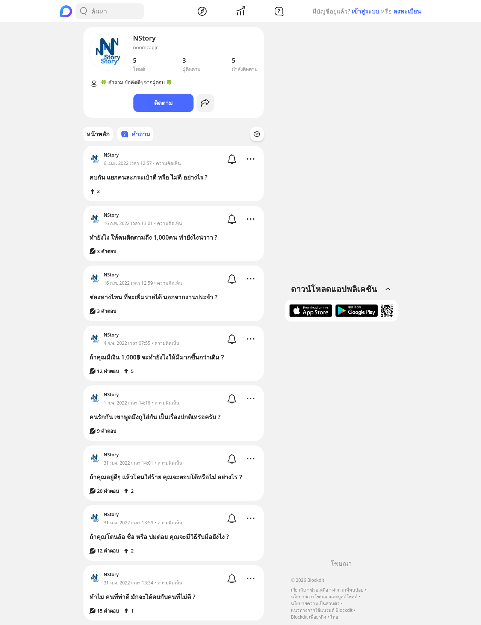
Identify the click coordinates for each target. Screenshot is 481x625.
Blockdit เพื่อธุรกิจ (308, 617)
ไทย (334, 617)
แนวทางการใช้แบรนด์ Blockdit (321, 610)
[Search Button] (83, 11)
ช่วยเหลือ (319, 590)
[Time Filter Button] (257, 134)
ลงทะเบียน (407, 11)
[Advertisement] (341, 443)
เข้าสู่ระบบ (365, 11)
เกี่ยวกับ (298, 590)
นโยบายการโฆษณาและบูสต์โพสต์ (324, 596)
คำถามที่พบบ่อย (347, 590)
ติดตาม (163, 103)
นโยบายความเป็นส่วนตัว (315, 603)
